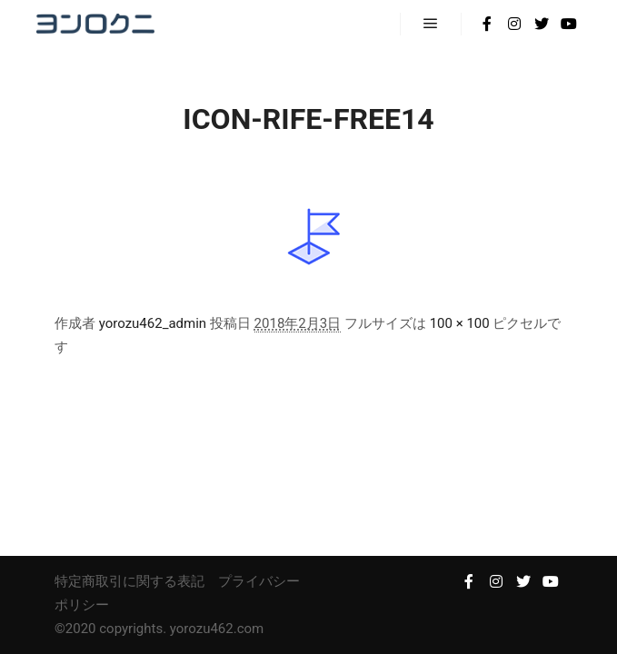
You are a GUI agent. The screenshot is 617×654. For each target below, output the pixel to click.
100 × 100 (460, 323)
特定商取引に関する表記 (129, 581)
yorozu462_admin (152, 323)
